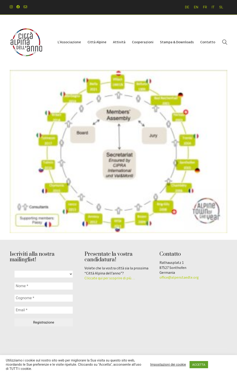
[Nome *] (43, 286)
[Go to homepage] (26, 42)
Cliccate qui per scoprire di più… (109, 278)
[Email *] (43, 310)
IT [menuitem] (213, 7)
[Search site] (224, 43)
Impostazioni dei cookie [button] (168, 364)
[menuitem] (187, 7)
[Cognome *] (43, 298)
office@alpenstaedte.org (179, 277)
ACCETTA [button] (198, 364)
